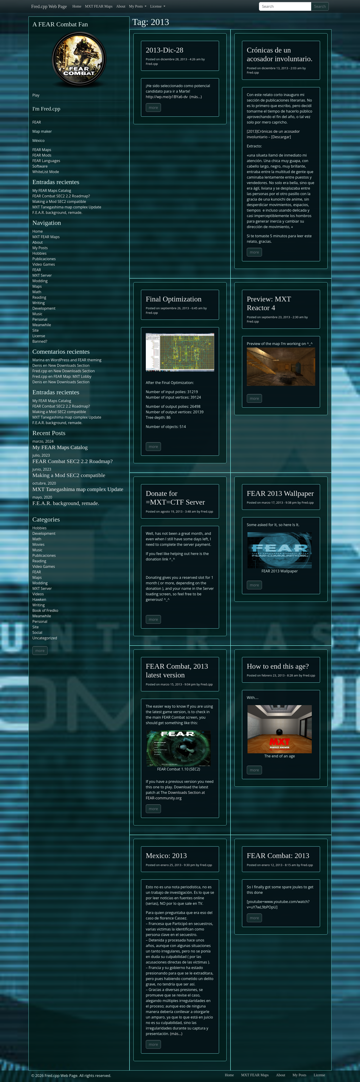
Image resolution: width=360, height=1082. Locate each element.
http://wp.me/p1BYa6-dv (167, 96)
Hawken (39, 599)
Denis (37, 381)
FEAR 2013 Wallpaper (280, 493)
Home (76, 6)
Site (35, 330)
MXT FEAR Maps (98, 6)
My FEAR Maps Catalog (51, 190)
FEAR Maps (41, 149)
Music (37, 313)
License (156, 6)
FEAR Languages (46, 160)
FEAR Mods (41, 155)
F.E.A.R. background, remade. (57, 212)
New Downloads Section (69, 365)
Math (36, 291)
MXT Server (42, 275)
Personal (39, 319)
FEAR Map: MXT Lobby (72, 376)
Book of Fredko (45, 610)
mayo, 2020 (42, 497)
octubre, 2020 (44, 483)
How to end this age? (278, 666)
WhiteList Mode (45, 171)
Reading (39, 297)
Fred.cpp (152, 64)
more (153, 107)
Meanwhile (41, 324)
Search (320, 6)
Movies (38, 544)
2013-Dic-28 (164, 50)
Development (43, 308)
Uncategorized (44, 637)
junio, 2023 (41, 469)
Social (37, 632)
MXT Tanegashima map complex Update (66, 207)
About (120, 6)
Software (40, 166)
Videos (38, 593)
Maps (37, 286)
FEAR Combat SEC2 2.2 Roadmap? (61, 196)
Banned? (39, 341)
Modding (40, 280)
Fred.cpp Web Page (49, 6)
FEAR (36, 122)
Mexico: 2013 (166, 855)
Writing (38, 302)
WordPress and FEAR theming (76, 359)
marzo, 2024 (42, 441)
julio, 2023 (41, 455)
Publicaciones (44, 258)
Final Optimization (174, 299)
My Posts (136, 6)
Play (35, 95)
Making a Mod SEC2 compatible (59, 201)
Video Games (43, 264)
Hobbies (39, 253)
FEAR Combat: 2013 (278, 855)
